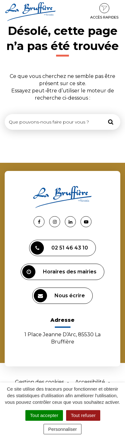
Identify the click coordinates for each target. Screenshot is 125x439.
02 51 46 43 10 (59, 248)
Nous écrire (59, 295)
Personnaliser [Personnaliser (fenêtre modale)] (62, 429)
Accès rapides (104, 11)
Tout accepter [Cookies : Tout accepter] (44, 415)
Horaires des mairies (59, 271)
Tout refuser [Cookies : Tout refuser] (83, 415)
